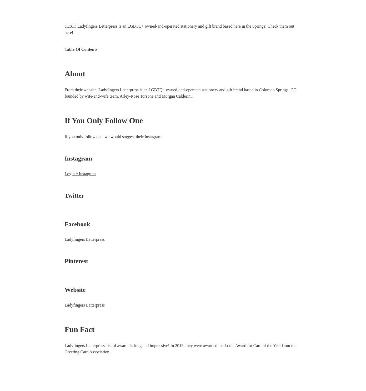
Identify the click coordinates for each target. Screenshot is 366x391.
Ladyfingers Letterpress (85, 239)
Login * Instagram (80, 174)
